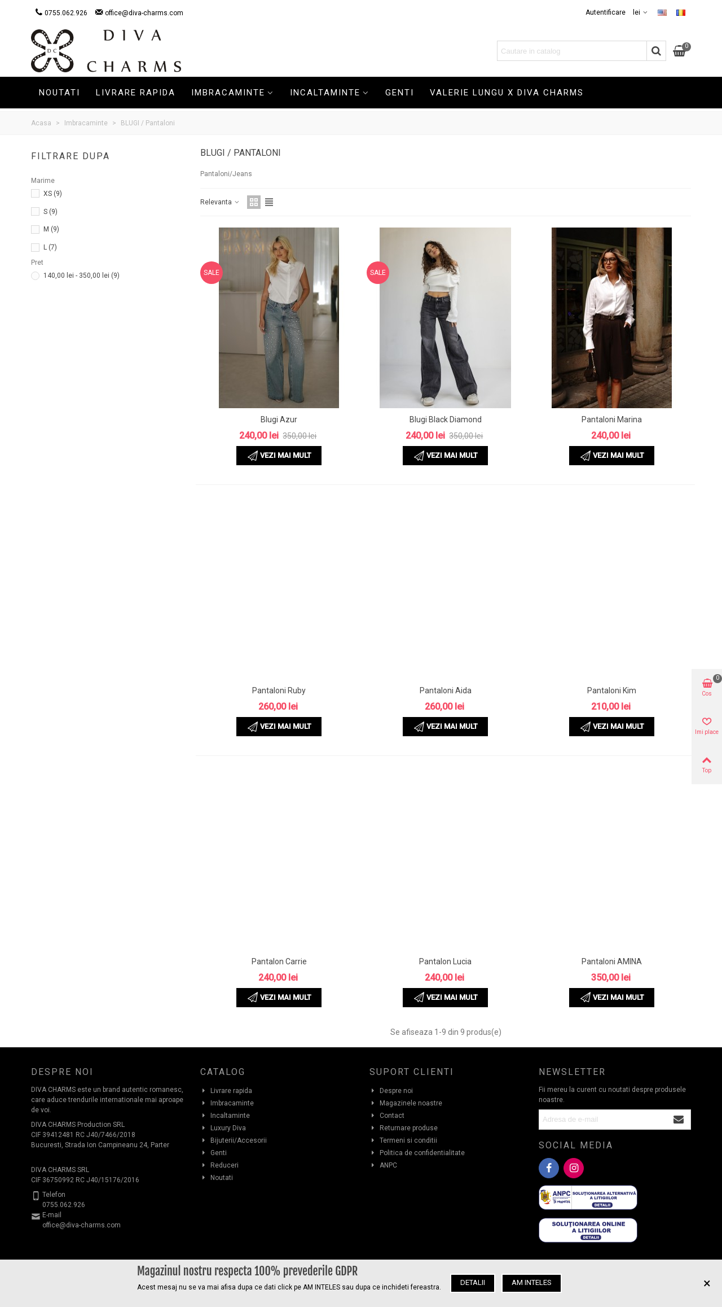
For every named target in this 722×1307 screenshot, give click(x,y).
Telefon (53, 1195)
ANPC (383, 1165)
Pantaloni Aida (446, 690)
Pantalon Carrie (279, 961)
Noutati (59, 93)
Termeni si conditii (403, 1140)
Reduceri (219, 1165)
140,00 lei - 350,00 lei (81, 275)
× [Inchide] (707, 1283)
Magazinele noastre (405, 1103)
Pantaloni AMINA (612, 961)
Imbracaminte (228, 93)
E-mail (51, 1215)
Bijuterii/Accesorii (233, 1140)
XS (52, 194)
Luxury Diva (223, 1128)
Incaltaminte (325, 93)
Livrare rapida (135, 93)
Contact (386, 1116)
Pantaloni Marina (612, 419)
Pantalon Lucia (445, 961)
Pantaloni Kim (611, 690)
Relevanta (220, 202)
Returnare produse (403, 1128)
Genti (399, 93)
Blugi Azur (279, 419)
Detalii (472, 1282)
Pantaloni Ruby (279, 690)
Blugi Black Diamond (446, 419)
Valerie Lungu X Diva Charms (507, 93)
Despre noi (391, 1091)
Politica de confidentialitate (417, 1153)
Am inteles (532, 1282)
